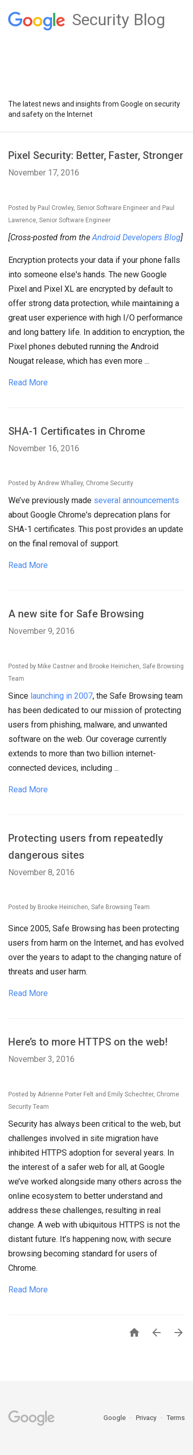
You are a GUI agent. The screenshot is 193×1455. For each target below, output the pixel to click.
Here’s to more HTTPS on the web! (88, 1042)
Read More (28, 382)
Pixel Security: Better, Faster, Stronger (95, 155)
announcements (150, 500)
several (107, 500)
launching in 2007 (61, 696)
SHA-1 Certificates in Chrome (76, 431)
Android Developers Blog (136, 237)
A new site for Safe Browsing (76, 614)
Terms (176, 1418)
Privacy (147, 1418)
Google (115, 1418)
